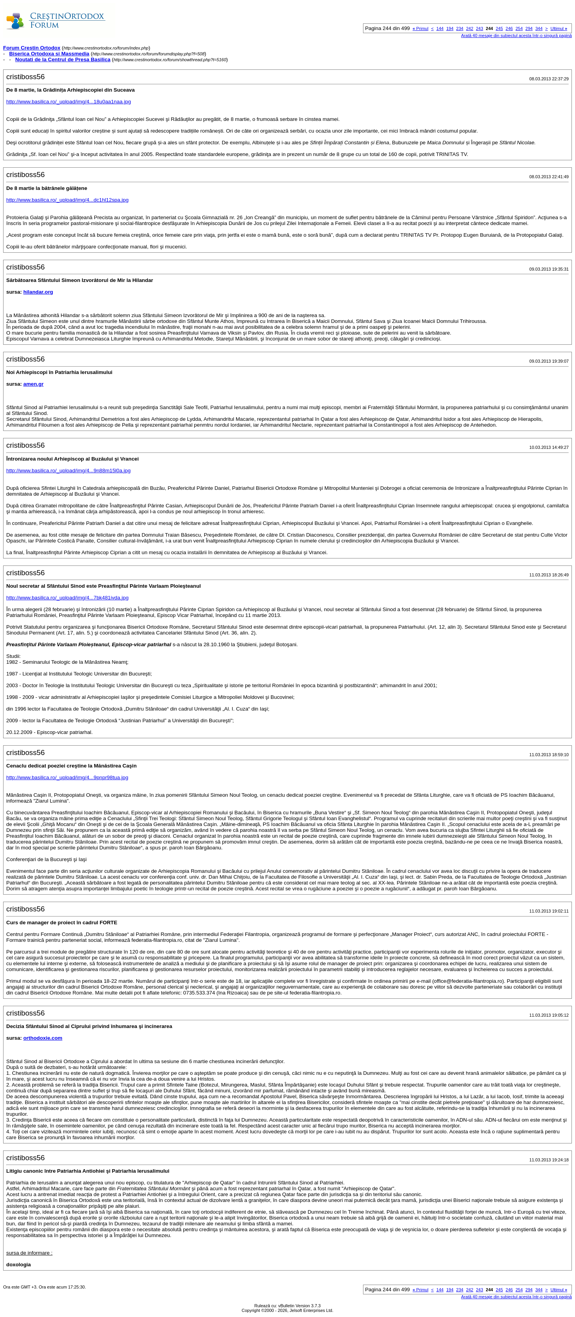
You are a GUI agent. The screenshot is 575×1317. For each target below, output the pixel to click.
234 (459, 28)
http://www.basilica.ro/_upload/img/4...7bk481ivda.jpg (67, 598)
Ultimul (558, 28)
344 (538, 28)
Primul (420, 28)
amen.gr (33, 384)
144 (439, 28)
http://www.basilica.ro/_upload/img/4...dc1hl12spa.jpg (67, 200)
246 (509, 28)
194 (449, 28)
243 (479, 28)
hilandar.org (38, 292)
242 (469, 28)
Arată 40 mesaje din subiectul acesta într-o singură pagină (516, 35)
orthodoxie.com (42, 1038)
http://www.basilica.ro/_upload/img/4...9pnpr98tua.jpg (67, 777)
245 (499, 28)
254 (519, 28)
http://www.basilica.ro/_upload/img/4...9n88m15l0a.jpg (68, 470)
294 (528, 28)
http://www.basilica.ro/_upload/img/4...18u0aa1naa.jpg (68, 102)
